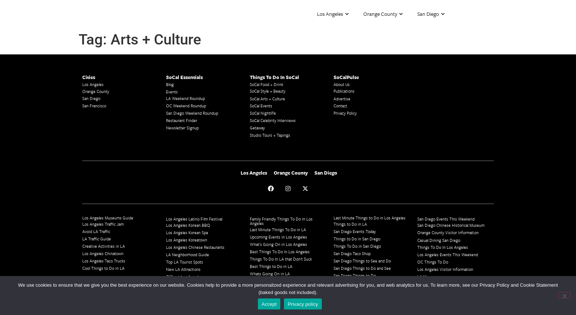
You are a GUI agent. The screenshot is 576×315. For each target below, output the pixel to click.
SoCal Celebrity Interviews (273, 120)
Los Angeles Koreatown (186, 240)
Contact (340, 106)
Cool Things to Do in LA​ (103, 268)
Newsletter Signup (182, 128)
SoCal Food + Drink (266, 84)
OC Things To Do (432, 262)
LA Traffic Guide (96, 239)
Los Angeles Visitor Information (445, 269)
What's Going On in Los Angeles (278, 244)
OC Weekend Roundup (186, 106)
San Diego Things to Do (355, 275)
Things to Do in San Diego (357, 239)
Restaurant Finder (181, 120)
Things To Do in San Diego (357, 246)
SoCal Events (261, 106)
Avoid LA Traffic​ (96, 231)
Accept (269, 304)
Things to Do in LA (350, 224)
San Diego (430, 14)
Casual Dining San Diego (438, 240)
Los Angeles (333, 14)
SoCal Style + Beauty (267, 91)
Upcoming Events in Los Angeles (278, 237)
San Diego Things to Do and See (362, 268)
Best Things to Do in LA (271, 266)
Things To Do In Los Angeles (442, 247)
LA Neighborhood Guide (187, 254)
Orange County (383, 14)
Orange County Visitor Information (448, 232)
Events (172, 92)
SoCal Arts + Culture (267, 99)
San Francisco (94, 106)
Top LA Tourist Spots (184, 262)
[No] (564, 295)
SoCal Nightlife (263, 113)
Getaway (257, 128)
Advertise (342, 99)
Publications (344, 91)
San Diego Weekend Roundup (192, 113)
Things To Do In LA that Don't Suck (281, 259)
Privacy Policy (345, 113)
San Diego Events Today (355, 231)
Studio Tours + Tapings (270, 135)
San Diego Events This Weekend (446, 219)
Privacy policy (303, 304)
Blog (170, 84)
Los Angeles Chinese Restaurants (195, 247)
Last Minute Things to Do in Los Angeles (370, 218)
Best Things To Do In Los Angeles (280, 251)
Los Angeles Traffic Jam (103, 224)
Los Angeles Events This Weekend (447, 254)
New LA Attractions (183, 269)
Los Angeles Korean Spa (187, 232)
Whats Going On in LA (270, 274)
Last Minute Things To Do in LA (278, 229)
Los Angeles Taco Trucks (103, 261)
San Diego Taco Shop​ (352, 253)
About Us (342, 84)
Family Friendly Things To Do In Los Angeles (281, 221)
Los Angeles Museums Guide (107, 218)
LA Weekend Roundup (185, 98)
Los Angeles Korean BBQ (188, 225)
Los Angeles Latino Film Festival (194, 219)
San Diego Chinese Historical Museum (451, 225)
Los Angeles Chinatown (102, 253)
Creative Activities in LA (103, 246)
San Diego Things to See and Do (362, 261)
